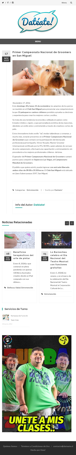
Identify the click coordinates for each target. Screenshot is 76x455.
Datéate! (58, 190)
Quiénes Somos (10, 446)
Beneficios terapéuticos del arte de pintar (23, 255)
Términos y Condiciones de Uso (35, 446)
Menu (64, 2)
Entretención (32, 190)
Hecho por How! (38, 450)
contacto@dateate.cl (63, 446)
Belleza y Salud (14, 288)
